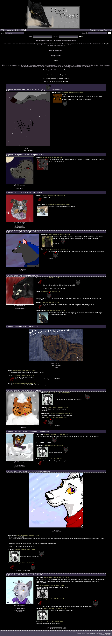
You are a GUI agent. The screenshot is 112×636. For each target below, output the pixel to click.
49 (7, 575)
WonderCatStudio (106, 633)
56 (7, 232)
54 (7, 326)
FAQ (2, 30)
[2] (53, 81)
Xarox (56, 57)
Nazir (37, 585)
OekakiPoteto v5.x (92, 632)
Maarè (16, 155)
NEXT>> (65, 81)
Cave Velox (45, 413)
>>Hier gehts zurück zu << (56, 75)
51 (7, 431)
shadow (16, 232)
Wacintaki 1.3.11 (72, 632)
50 (7, 471)
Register (93, 30)
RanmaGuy (102, 632)
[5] (59, 81)
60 (7, 90)
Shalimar (17, 390)
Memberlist (9, 30)
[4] (57, 81)
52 (7, 390)
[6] (61, 81)
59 (7, 155)
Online (17, 30)
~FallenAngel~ (41, 204)
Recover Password (104, 30)
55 (7, 275)
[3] (55, 81)
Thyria (56, 60)
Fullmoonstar (40, 310)
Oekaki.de (65, 70)
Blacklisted (17, 90)
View (3, 33)
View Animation (28, 150)
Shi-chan (93, 633)
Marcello (109, 632)
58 (7, 192)
